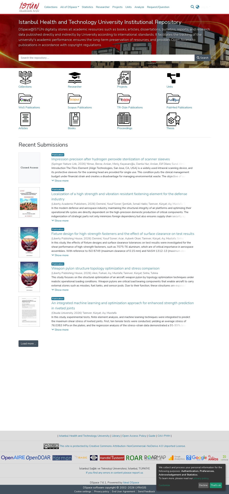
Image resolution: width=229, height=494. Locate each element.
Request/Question (158, 7)
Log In (204, 7)
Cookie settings (82, 491)
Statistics (87, 7)
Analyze (139, 7)
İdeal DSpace (131, 482)
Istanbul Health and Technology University (84, 436)
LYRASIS (140, 487)
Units (128, 7)
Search (202, 58)
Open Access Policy (134, 436)
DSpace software (93, 487)
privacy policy (201, 478)
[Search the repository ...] (107, 58)
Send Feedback (146, 491)
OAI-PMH (164, 436)
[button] (197, 7)
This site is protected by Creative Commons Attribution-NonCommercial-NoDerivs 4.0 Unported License (122, 446)
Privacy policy (101, 491)
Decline (203, 485)
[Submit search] (192, 7)
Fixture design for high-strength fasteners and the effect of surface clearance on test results (122, 233)
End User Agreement (123, 491)
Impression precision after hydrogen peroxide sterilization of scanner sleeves (110, 159)
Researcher (103, 7)
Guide (152, 436)
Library (116, 436)
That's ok (216, 485)
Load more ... (28, 343)
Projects (117, 7)
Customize (164, 485)
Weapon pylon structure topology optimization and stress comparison (105, 268)
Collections (50, 7)
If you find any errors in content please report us (114, 473)
